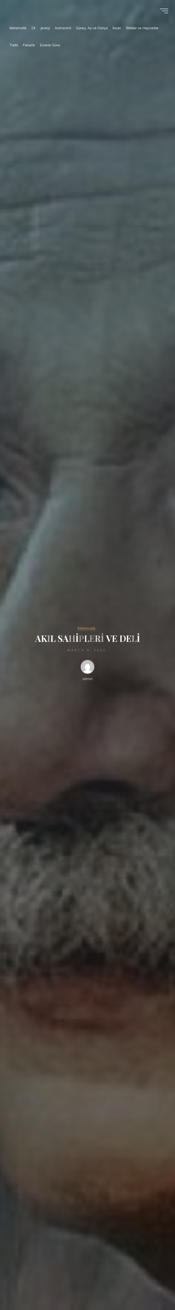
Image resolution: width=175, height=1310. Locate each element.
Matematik (86, 628)
